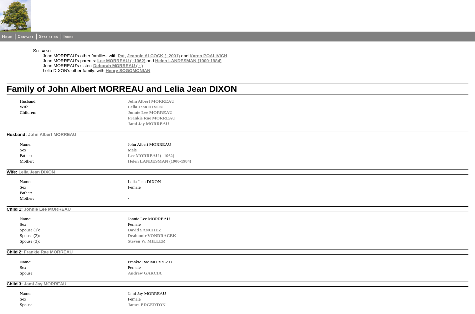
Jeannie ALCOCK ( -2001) (153, 55)
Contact (25, 36)
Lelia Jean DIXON (145, 106)
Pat (121, 55)
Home (7, 36)
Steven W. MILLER (146, 241)
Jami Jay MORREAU (148, 123)
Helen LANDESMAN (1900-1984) (188, 60)
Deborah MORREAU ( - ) (118, 65)
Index (69, 36)
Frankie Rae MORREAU (151, 118)
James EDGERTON (146, 304)
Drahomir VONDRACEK (152, 235)
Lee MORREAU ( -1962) (122, 60)
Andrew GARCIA (145, 273)
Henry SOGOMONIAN (128, 70)
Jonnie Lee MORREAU (150, 112)
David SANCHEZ (144, 229)
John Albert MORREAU (151, 101)
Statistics (48, 36)
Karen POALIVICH (208, 55)
